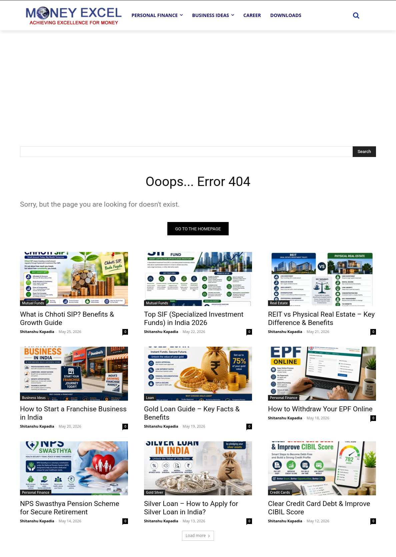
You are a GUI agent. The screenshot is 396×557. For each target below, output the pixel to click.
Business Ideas (34, 398)
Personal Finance (283, 398)
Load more (198, 536)
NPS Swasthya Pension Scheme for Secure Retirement (69, 508)
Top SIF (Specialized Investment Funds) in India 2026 (193, 319)
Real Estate (279, 303)
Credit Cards (280, 492)
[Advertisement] (198, 80)
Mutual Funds (33, 303)
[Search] (364, 151)
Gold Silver (154, 492)
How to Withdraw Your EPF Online (320, 409)
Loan (150, 398)
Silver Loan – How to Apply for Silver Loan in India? (191, 508)
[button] (356, 15)
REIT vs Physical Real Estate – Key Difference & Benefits (321, 319)
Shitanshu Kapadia (37, 331)
